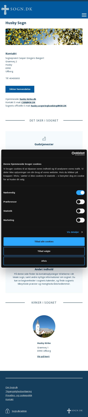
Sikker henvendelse (19, 89)
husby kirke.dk (28, 98)
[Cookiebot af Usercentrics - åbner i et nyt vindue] (72, 154)
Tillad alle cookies (43, 241)
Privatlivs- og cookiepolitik (18, 395)
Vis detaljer (73, 232)
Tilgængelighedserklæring (18, 391)
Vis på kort (43, 356)
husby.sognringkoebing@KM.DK (48, 105)
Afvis (44, 261)
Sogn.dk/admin (19, 410)
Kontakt (9, 399)
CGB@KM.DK (28, 102)
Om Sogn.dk (11, 387)
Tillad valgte (44, 251)
